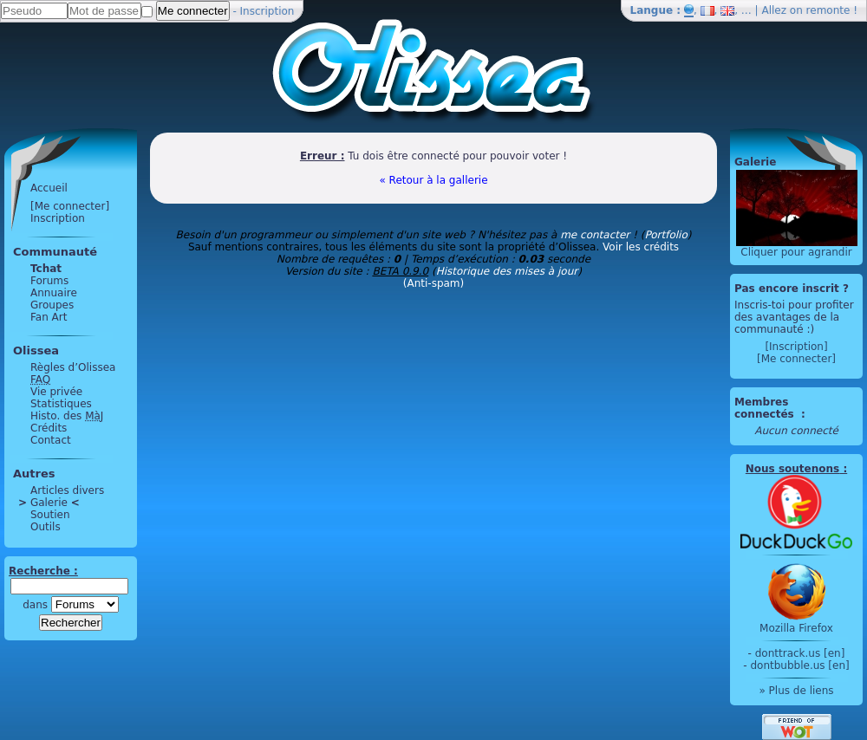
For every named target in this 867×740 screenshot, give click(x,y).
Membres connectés (766, 408)
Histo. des (66, 416)
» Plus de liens (796, 691)
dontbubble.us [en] (799, 665)
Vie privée (56, 392)
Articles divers (67, 490)
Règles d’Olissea (72, 367)
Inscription (267, 11)
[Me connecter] (69, 206)
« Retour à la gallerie (433, 180)
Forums (49, 281)
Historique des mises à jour (507, 271)
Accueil (49, 188)
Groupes (52, 305)
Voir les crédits (641, 247)
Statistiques (61, 404)
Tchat (46, 269)
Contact (50, 440)
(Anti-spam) (433, 283)
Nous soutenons (792, 469)
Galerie (49, 503)
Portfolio (665, 235)
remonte (828, 10)
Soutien (50, 515)
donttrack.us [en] (800, 653)
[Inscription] (796, 347)
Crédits (48, 428)
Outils (45, 527)
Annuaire (53, 293)
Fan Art (48, 317)
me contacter (594, 235)
